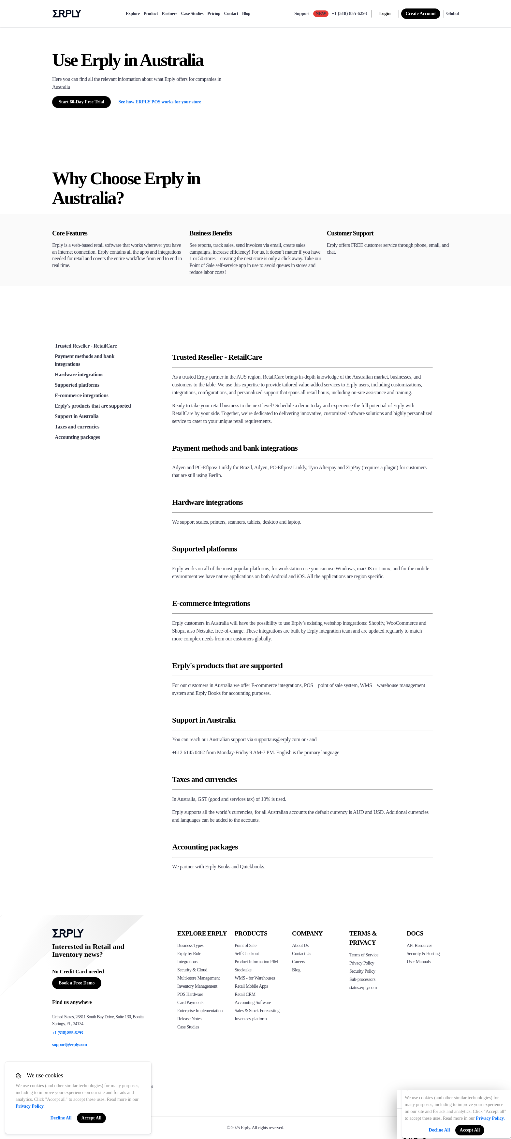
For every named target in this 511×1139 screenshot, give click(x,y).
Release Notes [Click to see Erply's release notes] (189, 1018)
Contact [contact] (231, 13)
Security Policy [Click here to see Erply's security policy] (362, 971)
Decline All (61, 1118)
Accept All (91, 1118)
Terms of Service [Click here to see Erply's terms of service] (363, 954)
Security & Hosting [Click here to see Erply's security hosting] (423, 953)
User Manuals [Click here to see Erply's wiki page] (419, 961)
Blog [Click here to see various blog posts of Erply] (296, 969)
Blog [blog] (246, 13)
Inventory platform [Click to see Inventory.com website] (251, 1018)
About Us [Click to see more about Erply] (300, 945)
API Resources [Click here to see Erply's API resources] (419, 945)
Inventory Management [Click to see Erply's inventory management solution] (197, 986)
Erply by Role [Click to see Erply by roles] (189, 953)
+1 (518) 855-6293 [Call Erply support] (349, 13)
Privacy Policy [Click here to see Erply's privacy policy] (361, 963)
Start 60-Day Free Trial (81, 101)
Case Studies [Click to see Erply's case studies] (188, 1027)
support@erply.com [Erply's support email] (69, 1044)
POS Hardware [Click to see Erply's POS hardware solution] (190, 994)
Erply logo (66, 14)
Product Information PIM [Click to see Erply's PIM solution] (256, 961)
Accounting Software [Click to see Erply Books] (253, 1002)
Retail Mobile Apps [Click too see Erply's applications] (251, 986)
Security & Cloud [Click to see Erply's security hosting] (192, 969)
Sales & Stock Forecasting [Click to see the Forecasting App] (257, 1010)
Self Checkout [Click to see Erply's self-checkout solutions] (247, 953)
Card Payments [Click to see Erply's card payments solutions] (190, 1002)
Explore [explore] (132, 13)
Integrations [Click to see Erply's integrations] (187, 961)
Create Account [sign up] (421, 13)
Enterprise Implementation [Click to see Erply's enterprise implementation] (200, 1010)
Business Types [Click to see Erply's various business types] (190, 945)
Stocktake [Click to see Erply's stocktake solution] (243, 969)
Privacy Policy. (30, 1106)
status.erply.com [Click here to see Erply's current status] (363, 987)
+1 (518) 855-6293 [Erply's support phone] (67, 1032)
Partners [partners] (169, 13)
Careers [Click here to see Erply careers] (298, 961)
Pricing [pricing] (213, 13)
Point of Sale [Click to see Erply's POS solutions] (245, 945)
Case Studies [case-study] (192, 13)
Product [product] (150, 13)
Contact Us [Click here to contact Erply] (301, 953)
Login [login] (385, 13)
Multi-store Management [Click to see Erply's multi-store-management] (198, 978)
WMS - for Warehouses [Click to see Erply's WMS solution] (255, 978)
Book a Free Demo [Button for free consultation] (77, 983)
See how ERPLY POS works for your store (160, 101)
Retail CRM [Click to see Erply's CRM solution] (245, 994)
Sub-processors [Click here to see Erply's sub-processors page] (362, 979)
